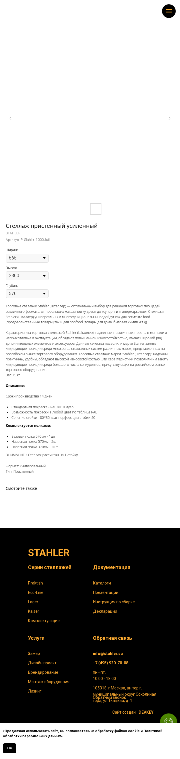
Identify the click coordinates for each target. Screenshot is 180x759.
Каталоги (102, 583)
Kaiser (33, 611)
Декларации (105, 611)
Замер (34, 653)
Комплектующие (44, 620)
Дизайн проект (42, 663)
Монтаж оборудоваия (48, 681)
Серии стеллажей (49, 567)
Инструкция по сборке (114, 602)
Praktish (35, 583)
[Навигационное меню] (169, 11)
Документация (111, 567)
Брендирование (43, 672)
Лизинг (34, 691)
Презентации (105, 592)
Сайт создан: (132, 712)
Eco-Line (35, 592)
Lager (33, 602)
